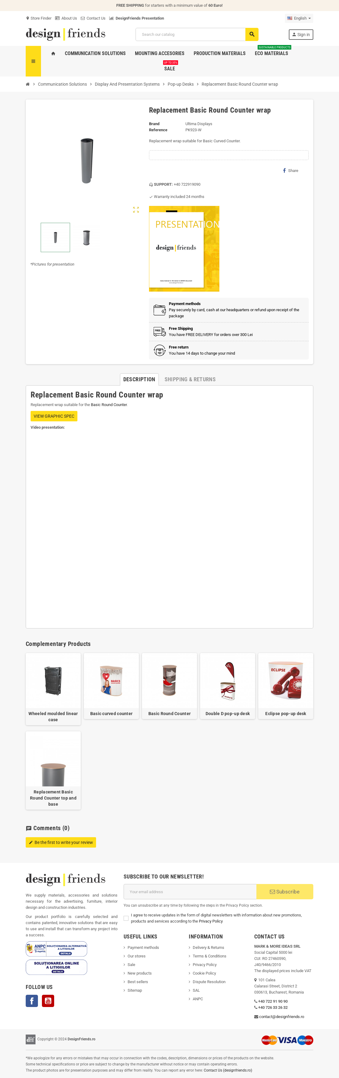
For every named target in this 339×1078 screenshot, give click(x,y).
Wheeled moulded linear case (53, 716)
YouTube (48, 1001)
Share (290, 170)
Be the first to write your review (61, 842)
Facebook (32, 1001)
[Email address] (190, 891)
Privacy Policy (211, 921)
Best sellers (138, 981)
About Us (66, 18)
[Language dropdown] (299, 18)
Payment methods (143, 947)
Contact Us (93, 18)
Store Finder (38, 18)
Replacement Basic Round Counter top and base (53, 798)
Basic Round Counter (109, 404)
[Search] (197, 34)
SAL (196, 990)
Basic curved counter (111, 713)
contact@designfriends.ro (281, 1016)
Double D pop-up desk (228, 713)
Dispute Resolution (209, 981)
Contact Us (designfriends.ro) (228, 1070)
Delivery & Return (207, 947)
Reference (158, 130)
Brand (154, 123)
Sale (131, 964)
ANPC (198, 999)
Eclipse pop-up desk (285, 713)
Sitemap (135, 990)
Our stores (137, 956)
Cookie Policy (204, 973)
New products (140, 973)
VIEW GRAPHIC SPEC (54, 416)
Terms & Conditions (209, 956)
